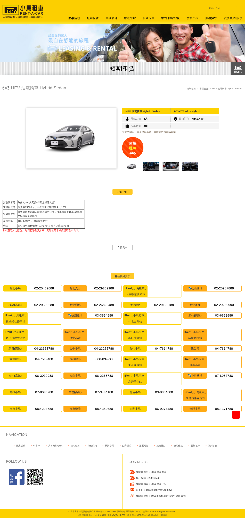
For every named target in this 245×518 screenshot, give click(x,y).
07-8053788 (224, 375)
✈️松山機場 (195, 288)
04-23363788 (44, 348)
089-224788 (44, 409)
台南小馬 (75, 375)
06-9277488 (164, 409)
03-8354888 (164, 392)
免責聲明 (126, 445)
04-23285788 (104, 348)
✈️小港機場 (195, 375)
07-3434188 (104, 392)
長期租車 (148, 18)
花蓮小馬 (135, 392)
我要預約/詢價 (233, 18)
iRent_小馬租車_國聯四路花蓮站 (195, 395)
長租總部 (75, 359)
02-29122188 (164, 305)
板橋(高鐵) (15, 304)
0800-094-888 (104, 359)
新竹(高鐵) (195, 315)
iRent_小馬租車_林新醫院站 (195, 335)
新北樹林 (75, 304)
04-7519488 (44, 359)
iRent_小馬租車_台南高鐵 (195, 362)
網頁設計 (155, 515)
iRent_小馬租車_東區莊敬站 (135, 362)
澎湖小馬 (135, 408)
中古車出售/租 (170, 18)
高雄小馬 (15, 392)
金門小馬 (195, 408)
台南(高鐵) (15, 375)
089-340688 (104, 409)
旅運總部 (15, 359)
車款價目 (111, 18)
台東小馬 (15, 408)
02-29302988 (104, 288)
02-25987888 (224, 288)
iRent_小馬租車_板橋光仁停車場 (15, 318)
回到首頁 (212, 445)
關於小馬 (192, 18)
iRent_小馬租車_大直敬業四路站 (135, 291)
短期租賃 (93, 18)
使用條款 (178, 445)
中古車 (36, 445)
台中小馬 (75, 348)
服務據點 (211, 18)
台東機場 (75, 408)
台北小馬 (15, 288)
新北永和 (195, 304)
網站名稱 (24, 13)
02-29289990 (224, 305)
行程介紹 (92, 445)
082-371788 (224, 409)
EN (211, 8)
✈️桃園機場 (75, 315)
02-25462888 (44, 288)
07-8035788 (44, 392)
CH (217, 8)
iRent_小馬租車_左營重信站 (135, 378)
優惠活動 (74, 18)
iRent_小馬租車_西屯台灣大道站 (15, 335)
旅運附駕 (130, 18)
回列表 (122, 247)
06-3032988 (44, 375)
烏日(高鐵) (15, 348)
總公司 (195, 348)
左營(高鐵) (75, 392)
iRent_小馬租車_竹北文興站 (135, 318)
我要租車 (132, 147)
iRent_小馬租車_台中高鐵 (75, 335)
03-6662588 (224, 315)
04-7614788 (164, 348)
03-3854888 (104, 315)
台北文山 (75, 288)
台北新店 (135, 304)
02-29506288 (44, 305)
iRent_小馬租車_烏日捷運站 (135, 335)
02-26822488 (104, 305)
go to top (241, 410)
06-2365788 (104, 375)
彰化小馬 (135, 348)
